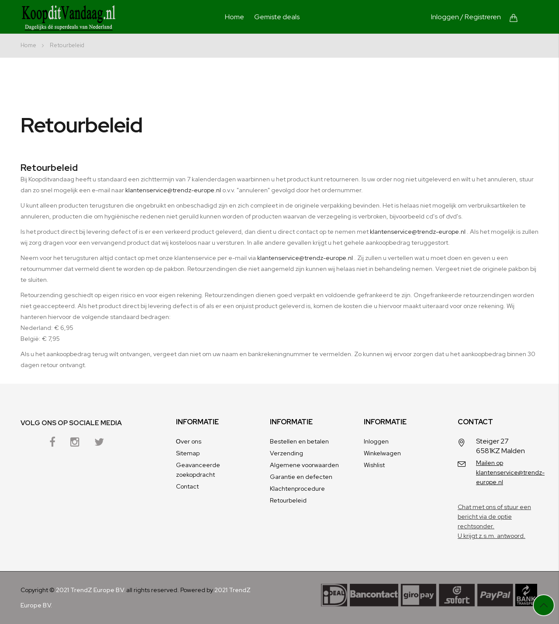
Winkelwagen (382, 453)
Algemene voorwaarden (304, 465)
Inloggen (445, 16)
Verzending (286, 453)
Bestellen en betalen (299, 441)
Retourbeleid (288, 500)
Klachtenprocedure (297, 488)
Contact (187, 486)
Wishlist (374, 465)
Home (234, 16)
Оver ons (188, 441)
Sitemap (188, 453)
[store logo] (68, 18)
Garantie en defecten (301, 477)
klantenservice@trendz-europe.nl (173, 190)
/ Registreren (480, 16)
